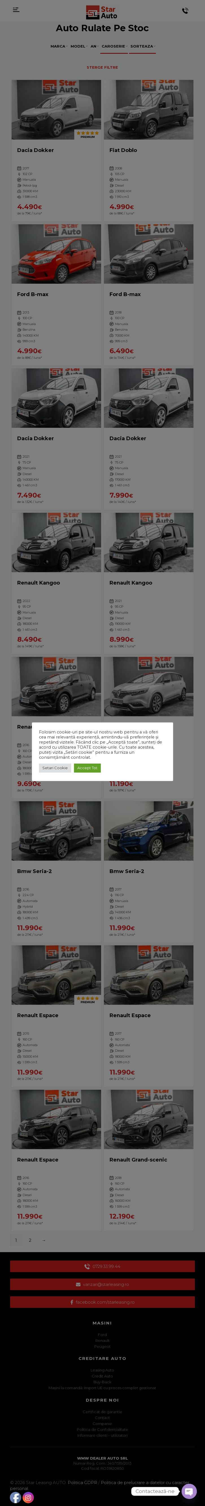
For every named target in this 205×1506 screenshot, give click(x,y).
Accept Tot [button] (87, 768)
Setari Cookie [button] (55, 768)
